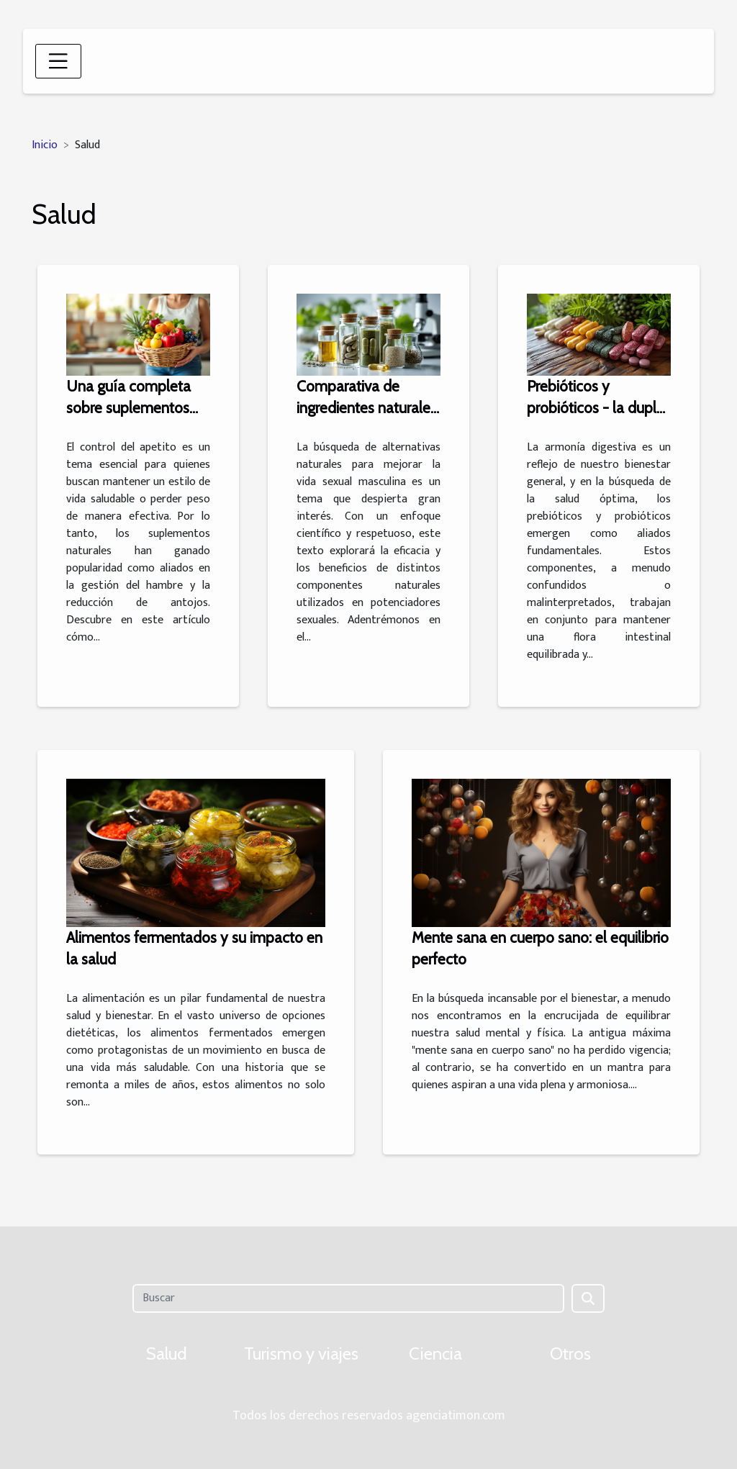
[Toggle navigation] (58, 61)
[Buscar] (348, 1298)
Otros (570, 1353)
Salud (166, 1353)
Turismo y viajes (301, 1353)
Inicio (45, 145)
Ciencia (435, 1353)
